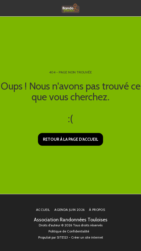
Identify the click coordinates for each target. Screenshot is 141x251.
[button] (6, 8)
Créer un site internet (87, 237)
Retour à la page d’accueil (70, 139)
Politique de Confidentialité (68, 231)
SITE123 (62, 237)
